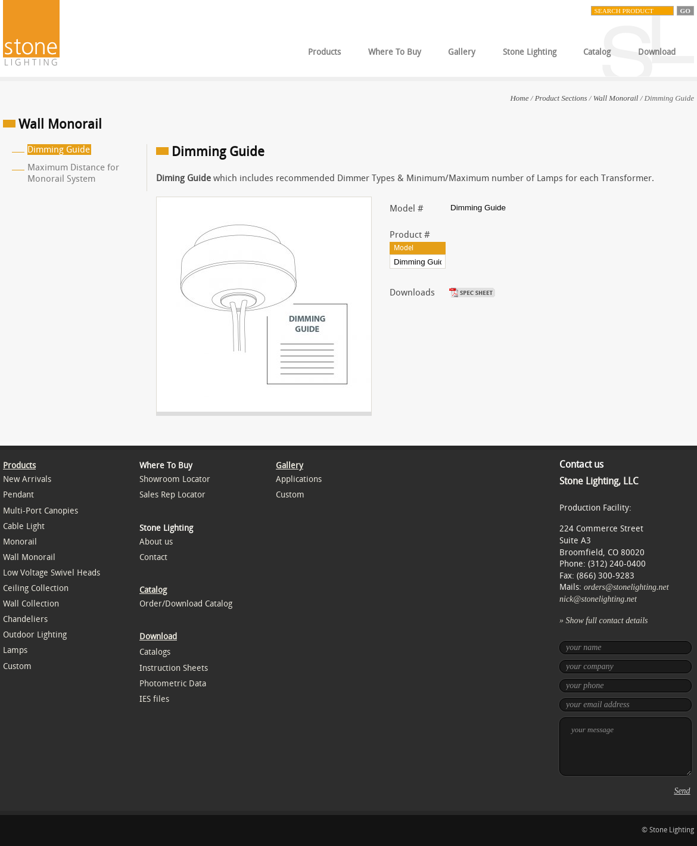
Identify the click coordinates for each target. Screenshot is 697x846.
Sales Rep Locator (172, 495)
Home (519, 98)
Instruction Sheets (173, 668)
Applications (299, 479)
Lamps (15, 650)
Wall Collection (31, 604)
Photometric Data (172, 684)
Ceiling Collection (36, 588)
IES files (154, 699)
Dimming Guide (58, 149)
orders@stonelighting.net (626, 587)
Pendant (18, 495)
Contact (153, 557)
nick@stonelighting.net (598, 599)
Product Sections (561, 98)
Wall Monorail (616, 98)
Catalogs (154, 652)
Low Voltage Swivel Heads (51, 573)
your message (625, 746)
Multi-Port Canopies (40, 511)
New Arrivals (27, 479)
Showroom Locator (174, 479)
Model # (407, 208)
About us (156, 542)
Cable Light (24, 526)
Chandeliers (25, 619)
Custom (17, 666)
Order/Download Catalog (185, 604)
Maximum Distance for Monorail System (73, 173)
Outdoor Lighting (35, 635)
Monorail (20, 542)
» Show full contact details (603, 620)
